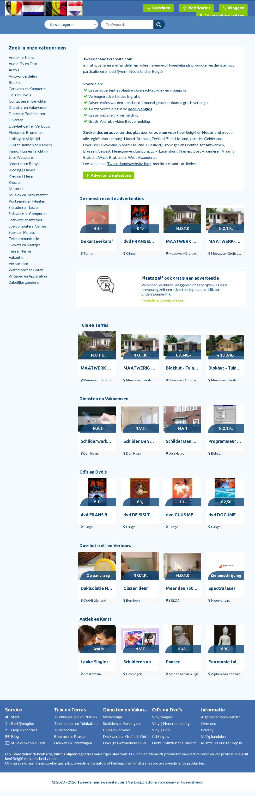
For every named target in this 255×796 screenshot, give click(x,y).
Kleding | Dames (22, 169)
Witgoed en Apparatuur (28, 276)
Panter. (173, 661)
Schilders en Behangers (122, 723)
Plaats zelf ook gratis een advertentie (180, 278)
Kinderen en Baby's (24, 163)
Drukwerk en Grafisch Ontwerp (129, 736)
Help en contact (24, 730)
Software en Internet (25, 219)
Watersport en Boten (26, 269)
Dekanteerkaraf (97, 241)
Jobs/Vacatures (22, 157)
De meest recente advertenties (111, 198)
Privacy (207, 730)
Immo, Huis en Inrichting (29, 151)
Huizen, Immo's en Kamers (30, 144)
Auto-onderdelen (23, 76)
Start (15, 717)
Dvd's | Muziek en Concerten (176, 742)
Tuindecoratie (65, 730)
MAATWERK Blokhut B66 (191, 241)
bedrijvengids (140, 108)
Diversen (16, 119)
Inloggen (233, 8)
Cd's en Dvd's (20, 95)
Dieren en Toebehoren (27, 113)
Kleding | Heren (21, 176)
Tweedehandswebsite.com (163, 300)
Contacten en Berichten (28, 101)
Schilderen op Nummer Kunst (152, 661)
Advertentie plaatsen (222, 15)
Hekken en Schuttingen (73, 742)
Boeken (15, 82)
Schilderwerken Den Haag (107, 441)
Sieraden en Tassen (24, 207)
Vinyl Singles (162, 717)
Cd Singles (160, 736)
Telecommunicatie (24, 238)
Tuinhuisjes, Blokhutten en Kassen (81, 717)
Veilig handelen (213, 736)
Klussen (15, 182)
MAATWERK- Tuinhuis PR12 (151, 367)
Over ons (208, 723)
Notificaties (196, 8)
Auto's (14, 70)
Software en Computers (28, 213)
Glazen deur (135, 588)
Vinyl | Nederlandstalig (171, 723)
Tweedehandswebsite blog (129, 163)
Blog (15, 736)
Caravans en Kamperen (27, 88)
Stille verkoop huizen (28, 742)
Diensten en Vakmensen (28, 107)
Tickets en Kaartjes (25, 244)
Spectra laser (221, 588)
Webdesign (112, 717)
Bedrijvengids (22, 723)
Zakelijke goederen (24, 282)
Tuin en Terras (20, 251)
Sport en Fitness (22, 232)
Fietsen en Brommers (26, 132)
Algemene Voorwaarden (221, 717)
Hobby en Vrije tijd (24, 138)
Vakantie (16, 257)
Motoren (16, 188)
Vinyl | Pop (161, 730)
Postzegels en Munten (27, 201)
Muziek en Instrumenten (29, 194)
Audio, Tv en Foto (23, 63)
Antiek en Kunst (22, 57)
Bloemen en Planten (70, 736)
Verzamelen (18, 263)
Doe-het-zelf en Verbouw (29, 126)
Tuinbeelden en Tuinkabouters (79, 723)
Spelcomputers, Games (27, 226)
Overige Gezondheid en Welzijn (129, 742)
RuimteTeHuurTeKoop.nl (221, 742)
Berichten (158, 8)
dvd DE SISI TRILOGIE (145, 514)
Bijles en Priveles (117, 730)
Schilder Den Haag (141, 441)
